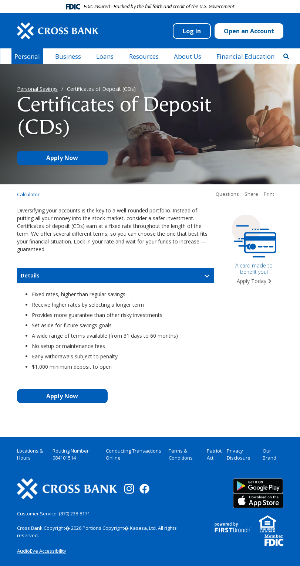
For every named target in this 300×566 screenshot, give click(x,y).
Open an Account (249, 31)
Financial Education (245, 56)
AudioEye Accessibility (41, 551)
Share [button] (251, 194)
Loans (105, 56)
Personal (27, 56)
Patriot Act (214, 454)
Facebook (144, 489)
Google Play (258, 485)
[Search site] (286, 56)
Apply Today (251, 280)
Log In (192, 31)
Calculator (28, 194)
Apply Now (62, 158)
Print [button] (269, 194)
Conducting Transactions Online (133, 454)
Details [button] (30, 275)
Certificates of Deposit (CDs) (101, 88)
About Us (187, 56)
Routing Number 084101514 (71, 454)
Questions (227, 194)
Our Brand (269, 454)
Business (68, 56)
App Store (258, 500)
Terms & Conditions (181, 454)
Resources (144, 56)
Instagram (129, 488)
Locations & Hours (30, 454)
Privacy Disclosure (238, 454)
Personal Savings (37, 88)
